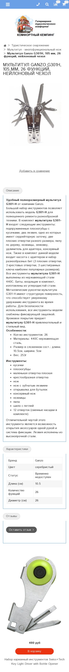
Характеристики (17, 449)
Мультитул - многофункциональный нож (34, 50)
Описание (12, 191)
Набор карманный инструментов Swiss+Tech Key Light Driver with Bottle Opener (34, 661)
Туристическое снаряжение (30, 45)
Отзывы (11, 516)
